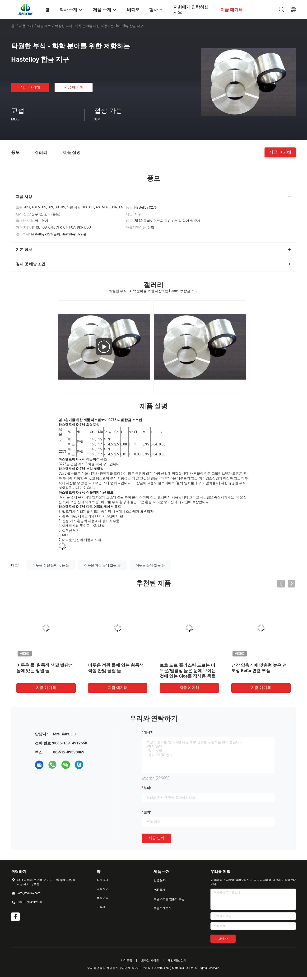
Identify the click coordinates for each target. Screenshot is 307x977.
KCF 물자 (159, 889)
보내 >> (223, 938)
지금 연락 (156, 838)
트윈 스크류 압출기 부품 (169, 899)
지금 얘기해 (30, 87)
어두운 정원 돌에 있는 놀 (51, 565)
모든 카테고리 (162, 908)
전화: (147, 812)
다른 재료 (44, 26)
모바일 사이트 (150, 960)
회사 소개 (103, 879)
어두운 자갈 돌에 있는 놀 (102, 565)
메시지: (149, 732)
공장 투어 (103, 888)
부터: (147, 788)
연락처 (101, 906)
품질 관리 (103, 897)
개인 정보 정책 (177, 960)
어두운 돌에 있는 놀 (150, 565)
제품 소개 (26, 26)
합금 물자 (160, 880)
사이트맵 (126, 960)
